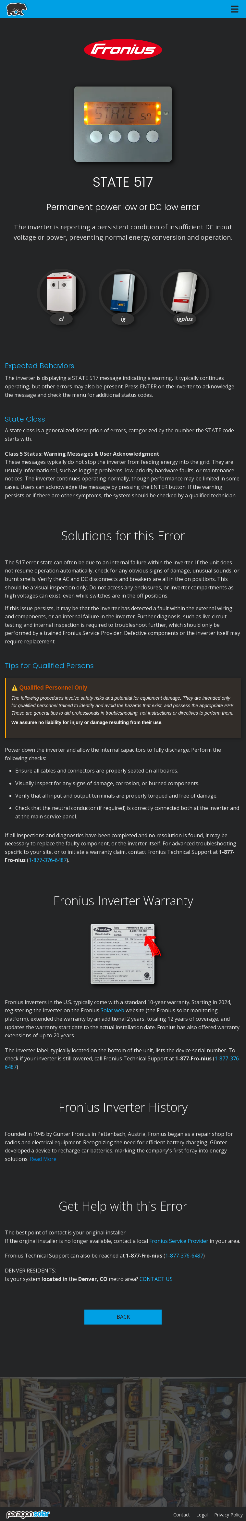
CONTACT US (156, 1279)
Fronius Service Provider (178, 1241)
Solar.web (113, 1010)
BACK (123, 1316)
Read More (43, 1159)
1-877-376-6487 (48, 860)
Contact (181, 1515)
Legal (202, 1515)
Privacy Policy (228, 1515)
